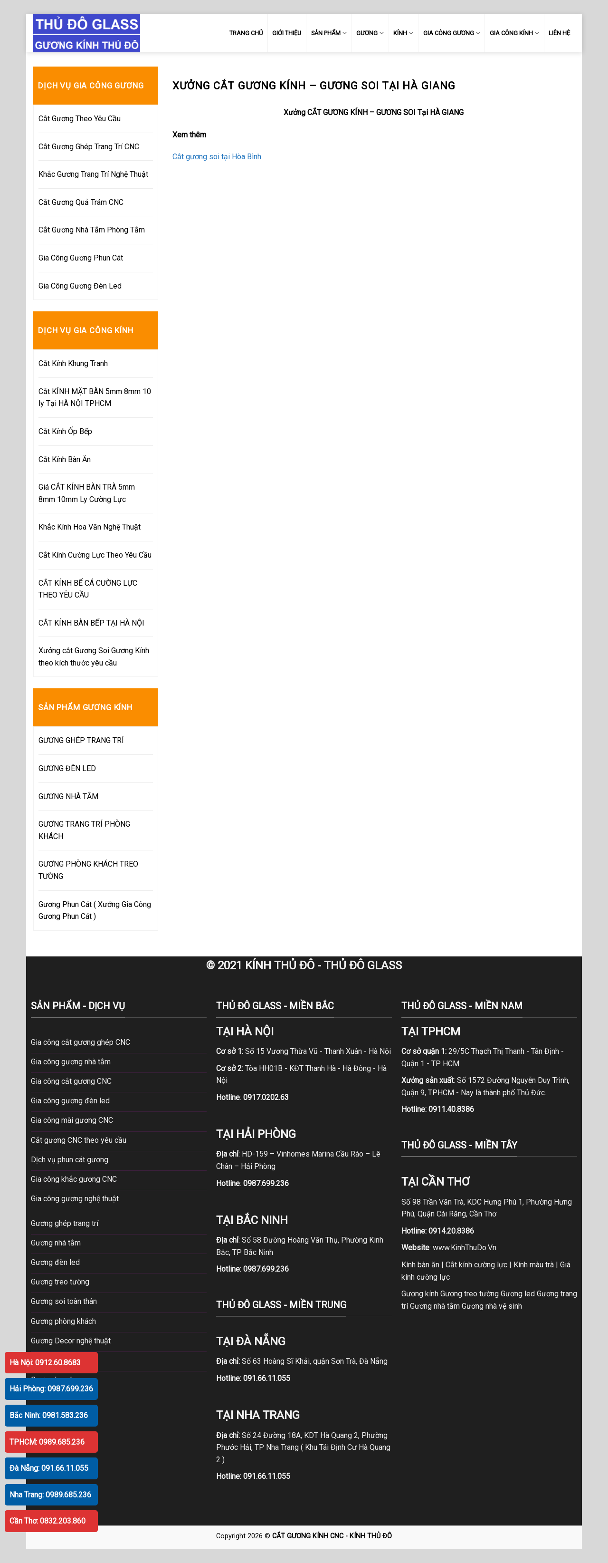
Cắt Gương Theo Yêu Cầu (79, 118)
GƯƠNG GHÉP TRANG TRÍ (81, 740)
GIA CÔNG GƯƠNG (451, 33)
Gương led (518, 1293)
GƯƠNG (370, 33)
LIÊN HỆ (559, 33)
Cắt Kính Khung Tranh (73, 363)
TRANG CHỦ (246, 33)
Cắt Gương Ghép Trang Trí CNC (88, 146)
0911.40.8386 (451, 1109)
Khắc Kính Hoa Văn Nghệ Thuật (89, 526)
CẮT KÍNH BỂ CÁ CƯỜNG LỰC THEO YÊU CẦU (87, 589)
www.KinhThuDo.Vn (464, 1247)
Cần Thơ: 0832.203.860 (48, 1520)
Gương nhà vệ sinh (492, 1306)
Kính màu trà (533, 1264)
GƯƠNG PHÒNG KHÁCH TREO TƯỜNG (88, 870)
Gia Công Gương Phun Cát (80, 257)
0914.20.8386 (451, 1230)
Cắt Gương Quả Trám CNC (81, 202)
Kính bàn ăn (420, 1264)
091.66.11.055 (266, 1378)
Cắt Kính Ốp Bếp (65, 431)
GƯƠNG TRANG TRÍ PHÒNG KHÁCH (84, 830)
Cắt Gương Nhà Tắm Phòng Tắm (91, 229)
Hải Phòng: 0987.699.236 (51, 1388)
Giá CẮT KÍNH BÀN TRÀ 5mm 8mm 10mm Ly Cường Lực (86, 493)
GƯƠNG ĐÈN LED (67, 768)
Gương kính (419, 1293)
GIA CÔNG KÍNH (514, 33)
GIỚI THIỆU (286, 33)
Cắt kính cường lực (476, 1264)
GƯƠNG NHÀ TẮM (68, 796)
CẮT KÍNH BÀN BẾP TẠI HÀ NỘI (91, 622)
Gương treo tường (469, 1293)
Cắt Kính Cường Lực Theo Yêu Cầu (95, 555)
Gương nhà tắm (435, 1306)
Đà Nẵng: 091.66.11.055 (49, 1468)
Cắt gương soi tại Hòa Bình (216, 156)
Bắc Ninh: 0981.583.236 (49, 1415)
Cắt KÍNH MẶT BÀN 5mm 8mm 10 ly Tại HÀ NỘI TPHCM (94, 397)
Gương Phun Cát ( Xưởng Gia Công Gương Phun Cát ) (94, 910)
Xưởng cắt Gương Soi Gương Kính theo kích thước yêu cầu (93, 656)
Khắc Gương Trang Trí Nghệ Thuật (93, 174)
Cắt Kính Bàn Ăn (64, 459)
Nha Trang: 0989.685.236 (50, 1494)
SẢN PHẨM (329, 33)
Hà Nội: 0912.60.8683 (45, 1362)
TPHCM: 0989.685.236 (47, 1442)
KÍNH (403, 33)
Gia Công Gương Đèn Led (80, 285)
